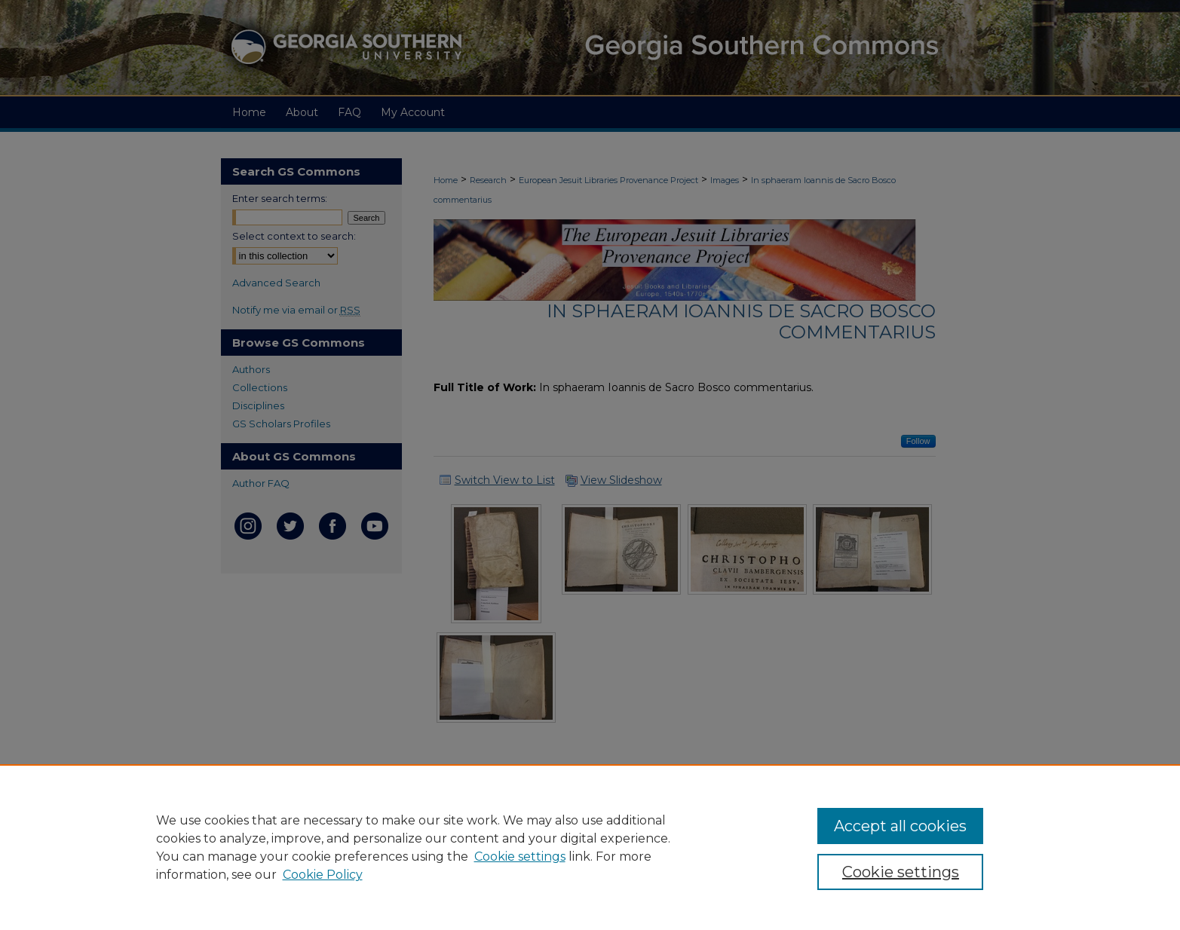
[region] (590, 847)
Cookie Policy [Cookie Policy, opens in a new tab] (323, 874)
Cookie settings (519, 856)
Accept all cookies (900, 826)
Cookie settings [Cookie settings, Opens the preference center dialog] (900, 872)
